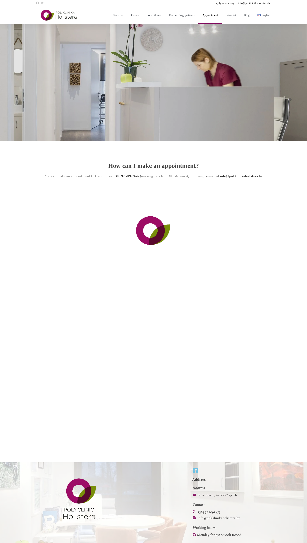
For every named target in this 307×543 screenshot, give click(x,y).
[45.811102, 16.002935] (153, 411)
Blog (247, 15)
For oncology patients (182, 15)
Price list (231, 15)
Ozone (135, 15)
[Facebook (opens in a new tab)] (38, 3)
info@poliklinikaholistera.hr (254, 3)
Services (118, 15)
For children (154, 15)
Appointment (210, 15)
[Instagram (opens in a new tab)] (42, 3)
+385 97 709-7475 (225, 3)
